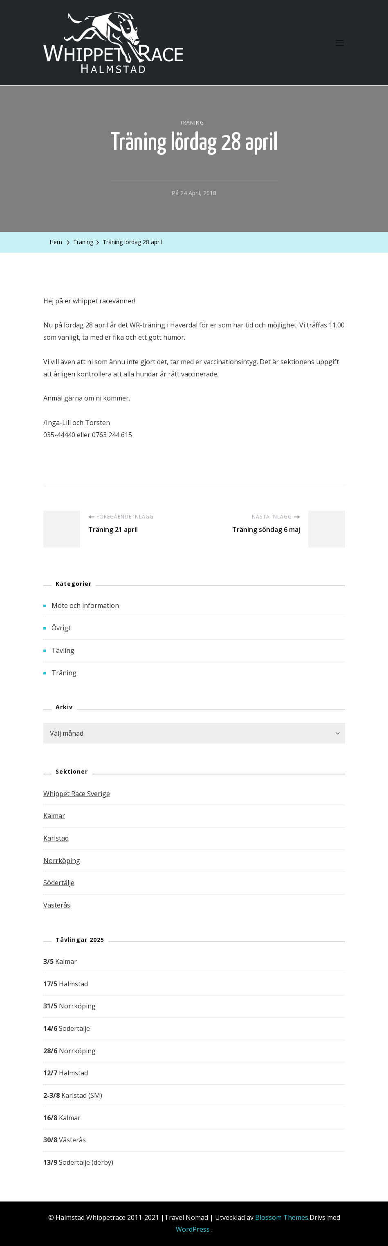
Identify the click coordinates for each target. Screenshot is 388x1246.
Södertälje (58, 882)
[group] (194, 1062)
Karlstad (56, 838)
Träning (192, 122)
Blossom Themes (281, 1217)
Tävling (63, 650)
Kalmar (54, 815)
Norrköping (61, 860)
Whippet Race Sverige (76, 793)
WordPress (193, 1229)
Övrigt (61, 627)
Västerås (56, 905)
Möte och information (85, 605)
